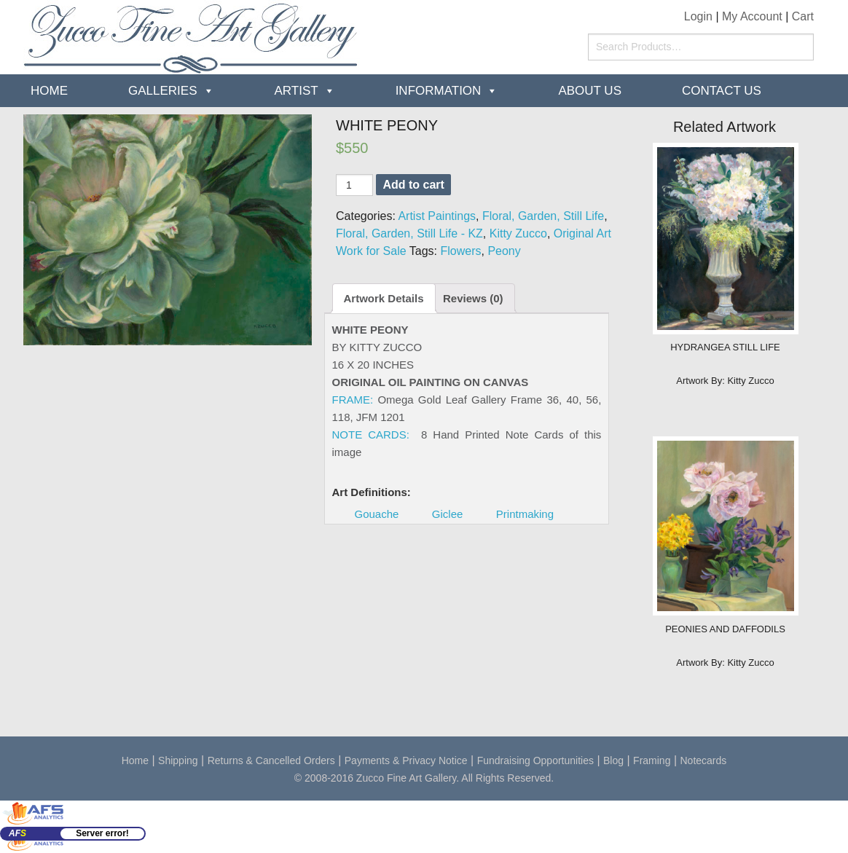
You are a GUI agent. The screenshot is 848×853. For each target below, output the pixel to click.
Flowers (460, 251)
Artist (296, 91)
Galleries (162, 91)
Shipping (178, 760)
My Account (752, 16)
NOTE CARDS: (370, 434)
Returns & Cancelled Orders (271, 760)
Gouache (377, 514)
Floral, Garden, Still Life (543, 216)
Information (439, 91)
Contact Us (721, 91)
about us (589, 91)
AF (17, 833)
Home (49, 91)
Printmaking (525, 514)
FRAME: (353, 399)
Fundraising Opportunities (535, 760)
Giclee (447, 514)
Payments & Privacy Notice (406, 760)
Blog (613, 760)
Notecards (703, 760)
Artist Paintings (437, 216)
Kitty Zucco (518, 233)
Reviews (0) (473, 298)
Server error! (102, 833)
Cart (803, 16)
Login (698, 16)
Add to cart (413, 184)
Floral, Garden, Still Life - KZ (409, 233)
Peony (503, 251)
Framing (651, 760)
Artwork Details (384, 298)
